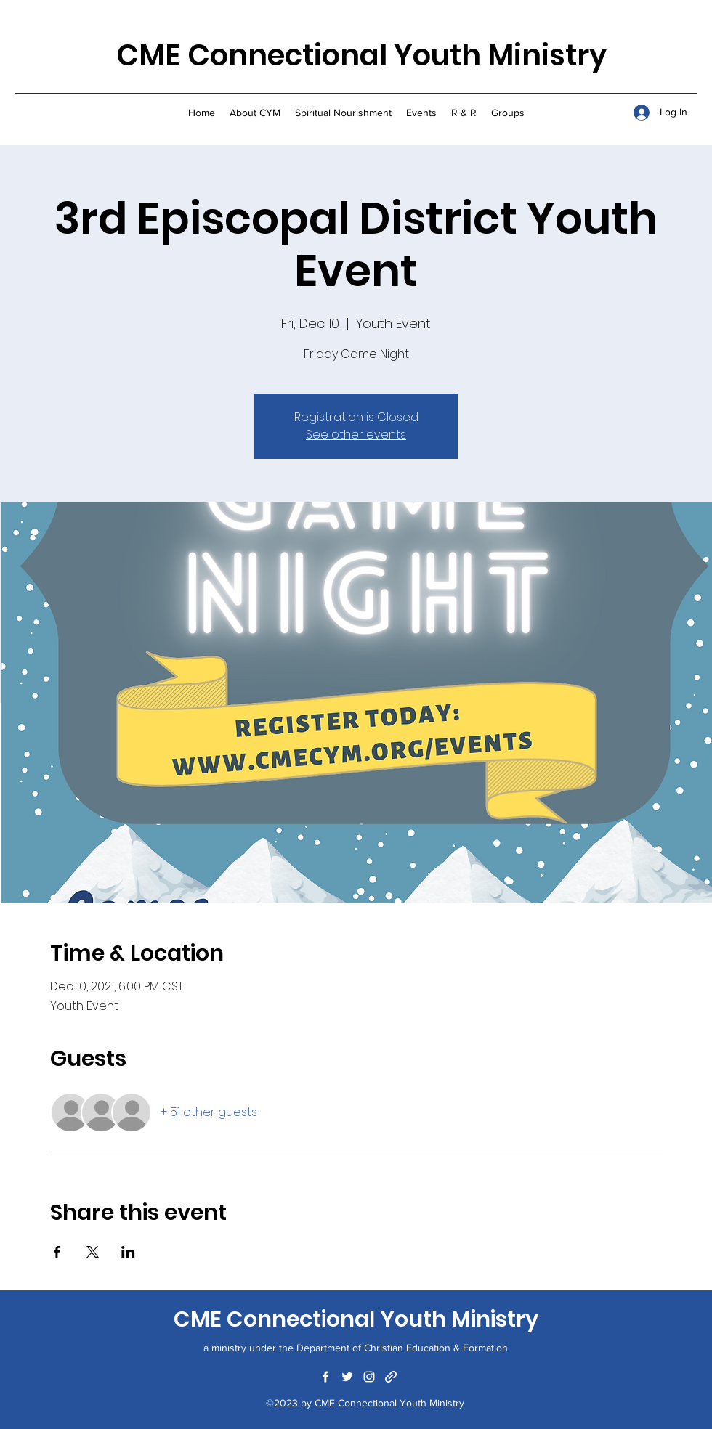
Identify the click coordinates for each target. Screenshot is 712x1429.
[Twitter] (347, 1376)
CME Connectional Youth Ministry (361, 55)
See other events (356, 434)
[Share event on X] (93, 1252)
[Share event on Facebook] (57, 1252)
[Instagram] (369, 1376)
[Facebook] (325, 1376)
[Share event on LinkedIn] (128, 1252)
